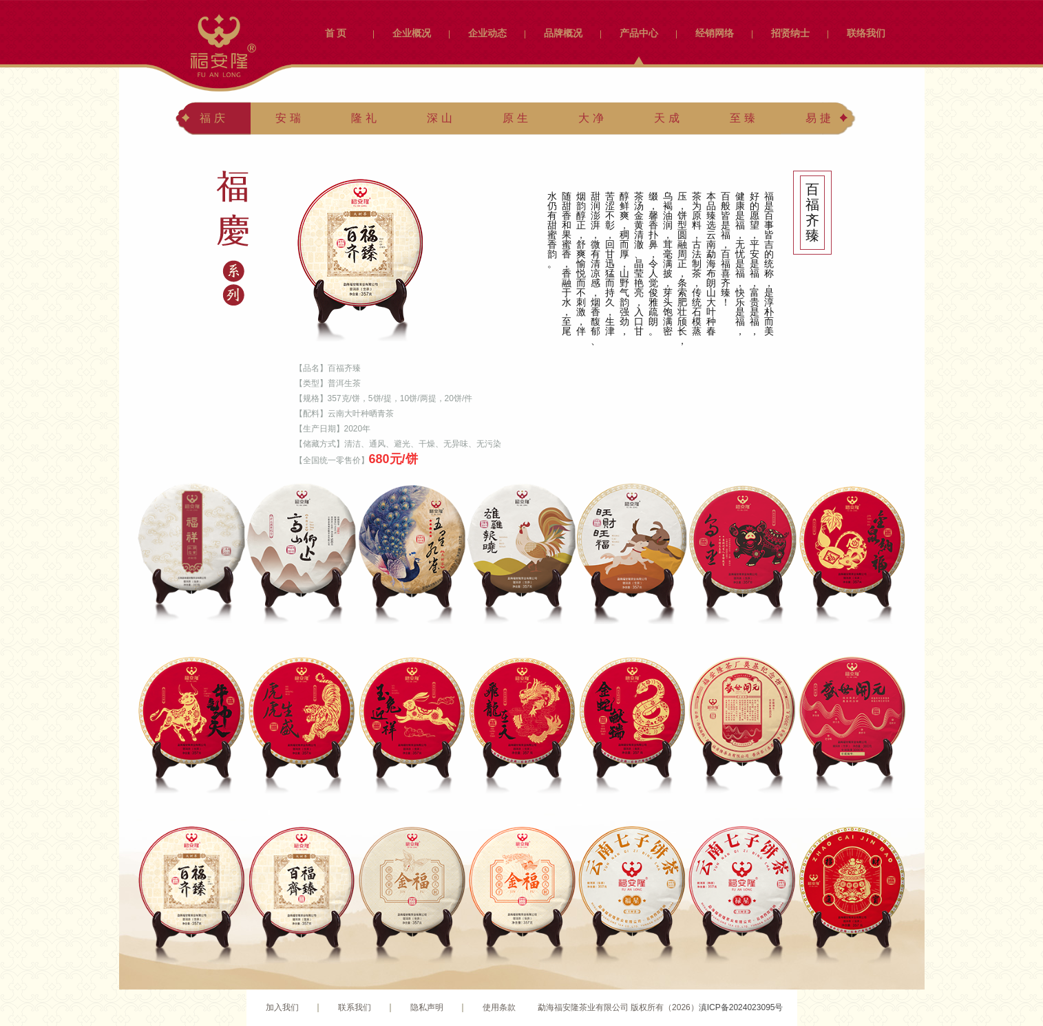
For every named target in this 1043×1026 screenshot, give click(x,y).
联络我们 (866, 33)
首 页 (336, 33)
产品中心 (639, 33)
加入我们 (282, 1007)
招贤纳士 (790, 33)
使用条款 (499, 1007)
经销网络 (714, 33)
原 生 (515, 118)
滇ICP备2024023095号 (741, 1007)
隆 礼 (363, 118)
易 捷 (817, 118)
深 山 (439, 118)
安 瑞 (287, 118)
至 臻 (742, 118)
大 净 (590, 118)
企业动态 (487, 33)
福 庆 (212, 118)
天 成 (666, 118)
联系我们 (354, 1007)
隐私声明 (426, 1007)
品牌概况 (563, 33)
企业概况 (411, 33)
